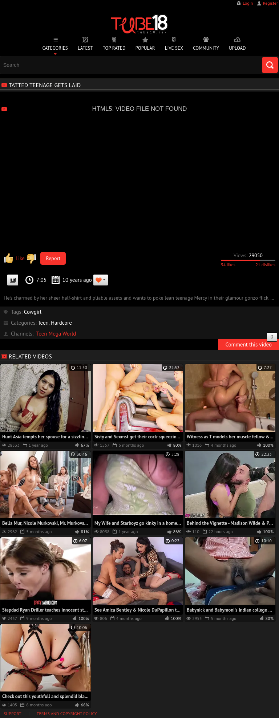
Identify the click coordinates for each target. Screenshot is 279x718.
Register (270, 3)
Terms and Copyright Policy (67, 713)
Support (12, 713)
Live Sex (174, 48)
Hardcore (61, 322)
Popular (145, 48)
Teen (43, 322)
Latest (85, 48)
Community (206, 48)
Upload (237, 48)
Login (248, 3)
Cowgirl (32, 311)
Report (53, 258)
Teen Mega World (56, 333)
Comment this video (251, 343)
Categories (55, 48)
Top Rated (114, 48)
